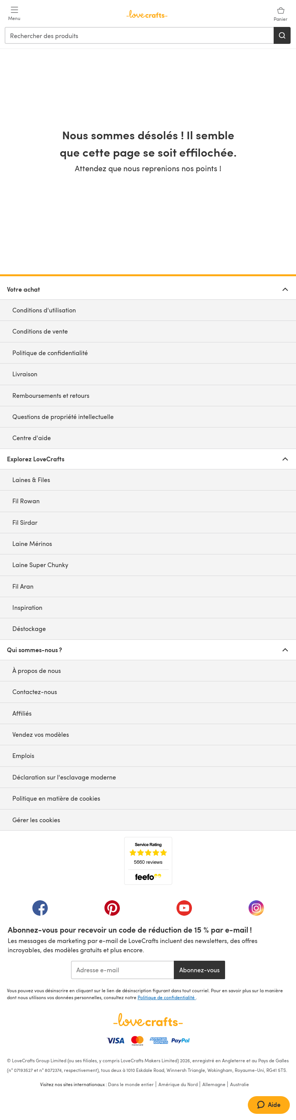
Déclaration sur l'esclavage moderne (64, 777)
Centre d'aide (31, 438)
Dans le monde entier (131, 1084)
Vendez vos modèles (40, 734)
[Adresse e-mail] (122, 970)
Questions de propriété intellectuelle (63, 416)
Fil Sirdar (24, 522)
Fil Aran (23, 586)
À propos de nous (36, 670)
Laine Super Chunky (40, 565)
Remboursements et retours (50, 395)
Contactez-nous (34, 692)
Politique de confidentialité (50, 353)
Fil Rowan (26, 501)
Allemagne (213, 1084)
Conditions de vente (40, 331)
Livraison (24, 374)
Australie (239, 1084)
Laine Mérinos (32, 543)
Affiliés (22, 713)
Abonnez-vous (199, 970)
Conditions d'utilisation (44, 310)
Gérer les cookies (36, 820)
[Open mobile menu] (14, 14)
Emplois (23, 755)
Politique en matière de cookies (56, 798)
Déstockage (29, 628)
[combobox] (139, 35)
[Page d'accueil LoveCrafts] (148, 1019)
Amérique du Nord (178, 1084)
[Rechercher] (282, 35)
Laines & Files (31, 480)
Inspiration (27, 607)
